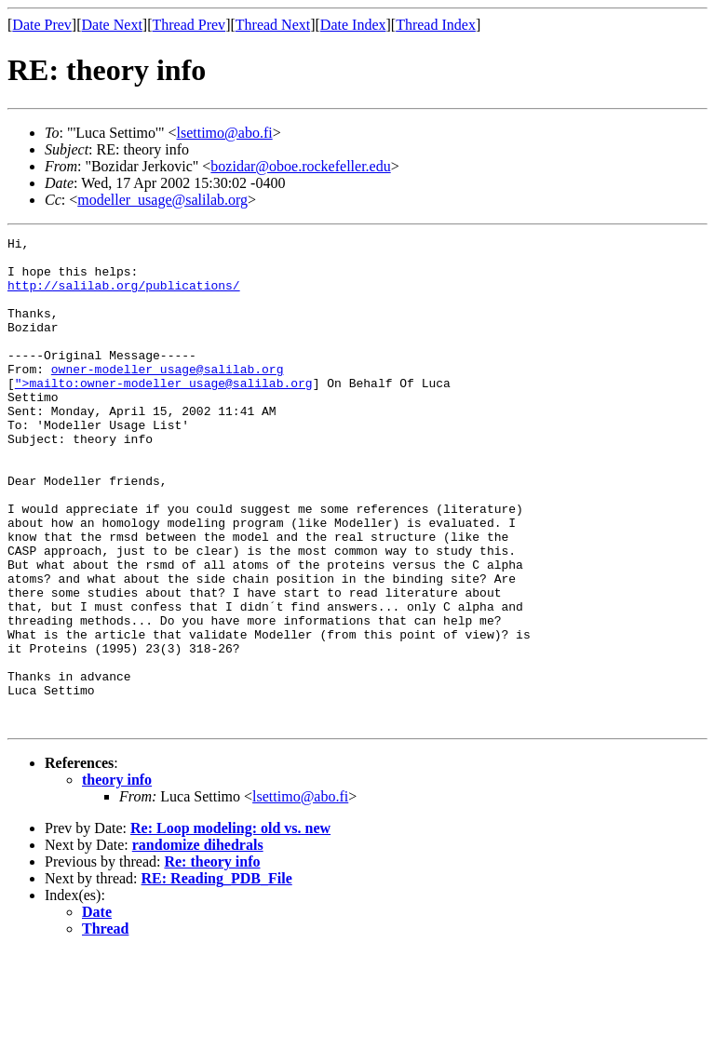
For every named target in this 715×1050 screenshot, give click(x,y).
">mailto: (47, 413)
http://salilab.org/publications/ (123, 296)
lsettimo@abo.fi (225, 133)
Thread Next (273, 25)
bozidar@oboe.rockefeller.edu (300, 166)
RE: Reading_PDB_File (217, 976)
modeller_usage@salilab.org (162, 200)
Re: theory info (212, 959)
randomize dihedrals (197, 942)
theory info (117, 877)
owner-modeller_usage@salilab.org (167, 396)
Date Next (112, 25)
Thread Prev (188, 25)
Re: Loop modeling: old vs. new (230, 926)
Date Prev (42, 25)
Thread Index (436, 25)
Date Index (353, 25)
